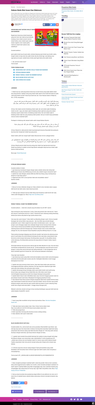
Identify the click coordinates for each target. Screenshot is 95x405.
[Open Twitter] (74, 399)
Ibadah (62, 2)
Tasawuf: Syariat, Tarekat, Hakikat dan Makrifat (74, 53)
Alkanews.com (47, 399)
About (14, 399)
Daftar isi (42, 2)
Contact (20, 399)
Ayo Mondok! (34, 2)
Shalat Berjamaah (21, 153)
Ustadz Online (18, 24)
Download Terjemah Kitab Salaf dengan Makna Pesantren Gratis (72, 38)
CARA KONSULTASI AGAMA (23, 80)
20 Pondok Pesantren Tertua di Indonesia (72, 66)
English (68, 2)
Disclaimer (26, 399)
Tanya (48, 2)
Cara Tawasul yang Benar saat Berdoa (74, 57)
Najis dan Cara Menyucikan (36, 194)
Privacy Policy (34, 399)
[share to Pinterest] (57, 24)
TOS (40, 399)
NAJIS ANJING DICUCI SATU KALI (25, 77)
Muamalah (55, 2)
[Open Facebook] (71, 399)
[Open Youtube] (81, 399)
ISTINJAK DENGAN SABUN (23, 72)
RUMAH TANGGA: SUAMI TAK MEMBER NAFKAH (29, 75)
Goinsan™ (30, 404)
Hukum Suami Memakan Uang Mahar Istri (73, 61)
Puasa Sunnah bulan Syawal (68, 94)
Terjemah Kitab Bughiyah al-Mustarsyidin (71, 76)
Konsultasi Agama (17, 386)
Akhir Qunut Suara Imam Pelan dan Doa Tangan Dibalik (73, 71)
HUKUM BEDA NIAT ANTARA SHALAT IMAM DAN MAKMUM (32, 70)
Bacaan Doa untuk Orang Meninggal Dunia (73, 43)
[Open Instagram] (78, 399)
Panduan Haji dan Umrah (68, 102)
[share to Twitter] (53, 24)
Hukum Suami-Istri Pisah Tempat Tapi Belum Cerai (74, 48)
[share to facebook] (46, 24)
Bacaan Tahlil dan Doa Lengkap (71, 34)
